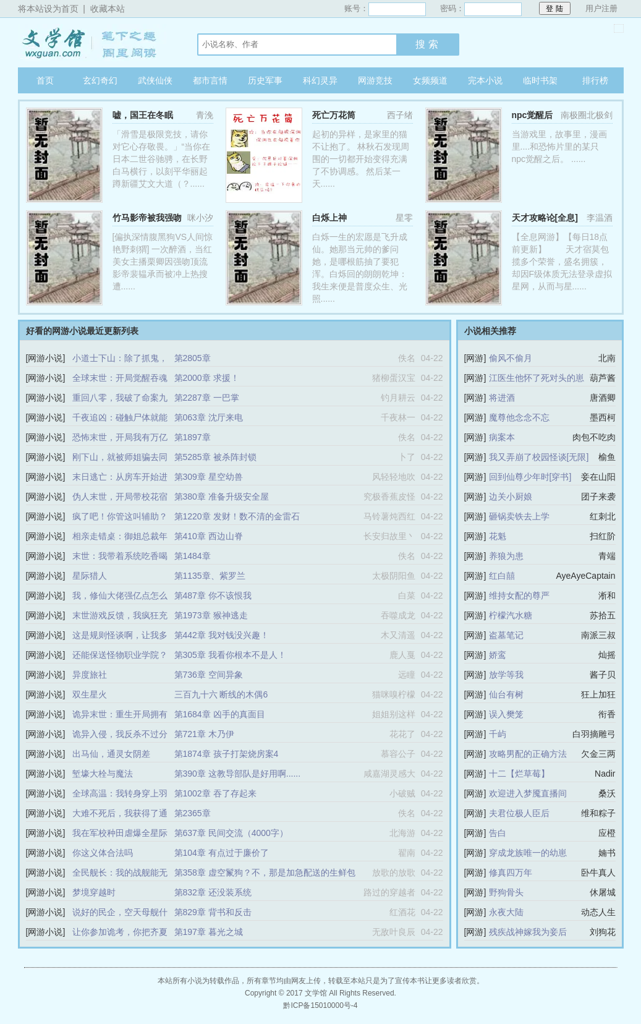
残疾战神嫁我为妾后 (528, 932)
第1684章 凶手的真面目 (219, 714)
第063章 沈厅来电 (208, 417)
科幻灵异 (320, 80)
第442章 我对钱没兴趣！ (221, 635)
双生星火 (89, 694)
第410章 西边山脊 (208, 536)
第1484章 (192, 556)
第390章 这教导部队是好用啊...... (237, 774)
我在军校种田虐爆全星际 (120, 833)
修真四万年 (510, 872)
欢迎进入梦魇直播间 (528, 793)
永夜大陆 (506, 912)
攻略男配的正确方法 (528, 754)
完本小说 (485, 80)
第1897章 (192, 437)
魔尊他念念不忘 (519, 417)
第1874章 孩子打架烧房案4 (226, 754)
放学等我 (506, 675)
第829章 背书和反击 (213, 912)
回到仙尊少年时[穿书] (530, 477)
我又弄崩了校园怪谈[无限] (539, 457)
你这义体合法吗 (102, 853)
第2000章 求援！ (206, 378)
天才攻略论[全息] (545, 218)
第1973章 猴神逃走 (211, 615)
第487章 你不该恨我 (213, 595)
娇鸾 (497, 655)
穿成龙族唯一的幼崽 (528, 853)
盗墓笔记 (506, 635)
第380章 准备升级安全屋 (221, 496)
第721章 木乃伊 (204, 734)
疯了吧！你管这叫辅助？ (120, 516)
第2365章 (192, 813)
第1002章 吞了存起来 (215, 793)
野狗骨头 (506, 892)
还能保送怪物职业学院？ (120, 655)
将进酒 (502, 398)
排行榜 (595, 80)
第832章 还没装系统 (213, 892)
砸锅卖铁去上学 (519, 516)
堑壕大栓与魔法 (102, 774)
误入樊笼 (506, 714)
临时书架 (540, 80)
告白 (497, 833)
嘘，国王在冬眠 (142, 115)
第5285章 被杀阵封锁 (215, 457)
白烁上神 (329, 218)
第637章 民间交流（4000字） (231, 833)
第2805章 (192, 358)
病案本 (502, 437)
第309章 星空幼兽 (208, 477)
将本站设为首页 (48, 9)
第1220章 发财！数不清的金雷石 (237, 516)
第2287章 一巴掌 (206, 398)
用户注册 (601, 8)
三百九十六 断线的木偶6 (221, 694)
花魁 (497, 536)
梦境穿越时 (94, 892)
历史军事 (265, 80)
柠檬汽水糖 (510, 615)
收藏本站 (107, 9)
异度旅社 (89, 675)
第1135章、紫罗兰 (209, 576)
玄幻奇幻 (100, 80)
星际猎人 (89, 576)
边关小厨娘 (510, 496)
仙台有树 (506, 694)
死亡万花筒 (333, 115)
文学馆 (95, 42)
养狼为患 (506, 556)
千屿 (497, 734)
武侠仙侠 (155, 80)
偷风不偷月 (510, 358)
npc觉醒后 (532, 115)
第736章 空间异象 (208, 675)
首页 (45, 80)
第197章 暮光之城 (208, 932)
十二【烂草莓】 (519, 774)
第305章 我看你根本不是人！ (230, 655)
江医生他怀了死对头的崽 (536, 378)
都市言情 (210, 80)
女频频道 (430, 80)
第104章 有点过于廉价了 (221, 853)
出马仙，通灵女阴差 (111, 754)
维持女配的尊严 (519, 595)
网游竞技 (375, 80)
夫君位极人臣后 (519, 813)
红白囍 (502, 576)
